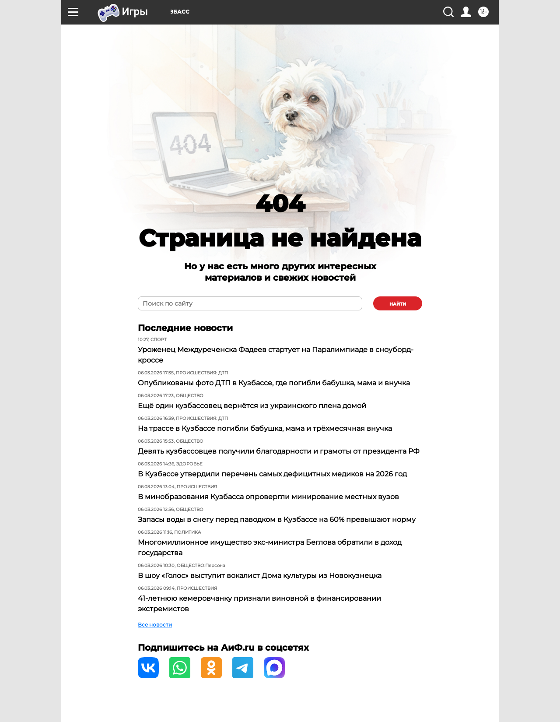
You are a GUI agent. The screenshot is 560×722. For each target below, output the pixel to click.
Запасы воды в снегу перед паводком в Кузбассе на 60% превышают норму (277, 519)
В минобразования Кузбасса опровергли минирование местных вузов (268, 497)
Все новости (155, 624)
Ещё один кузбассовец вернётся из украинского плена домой (252, 406)
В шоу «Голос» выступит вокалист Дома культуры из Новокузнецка (260, 575)
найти (397, 304)
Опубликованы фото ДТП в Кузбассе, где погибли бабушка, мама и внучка (274, 383)
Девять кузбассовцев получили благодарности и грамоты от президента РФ (279, 451)
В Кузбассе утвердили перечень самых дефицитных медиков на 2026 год (272, 474)
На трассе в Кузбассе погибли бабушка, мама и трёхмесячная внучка (265, 428)
